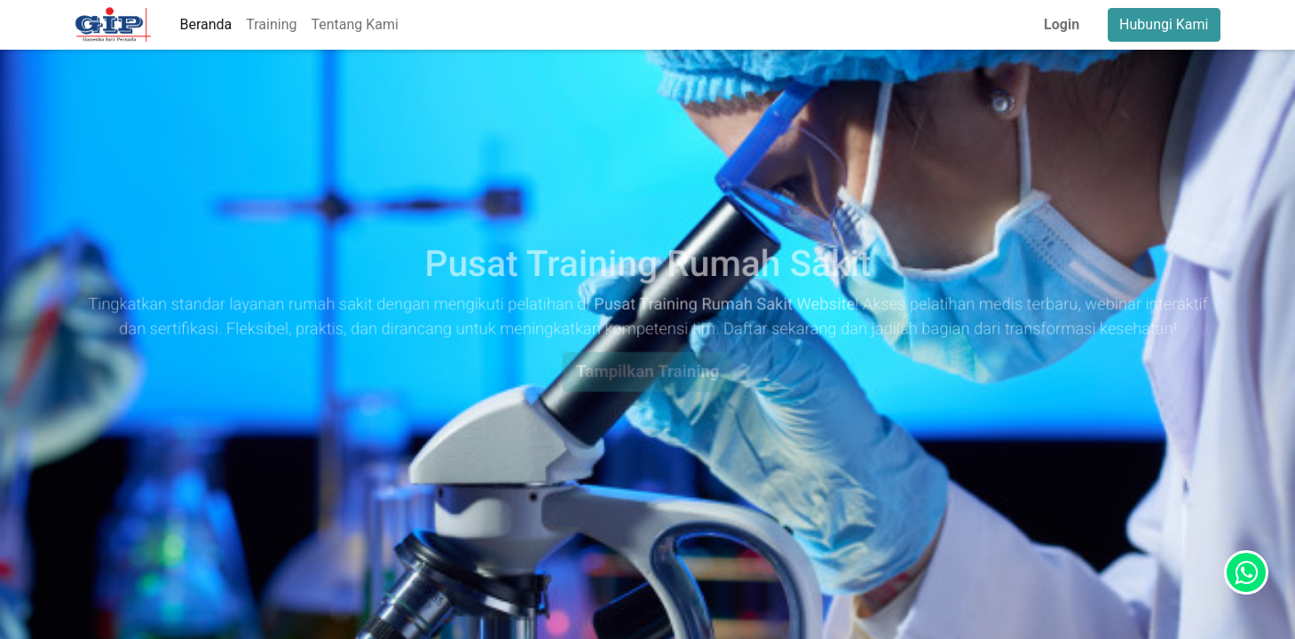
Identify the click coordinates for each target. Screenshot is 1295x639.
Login (1061, 24)
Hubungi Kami (1163, 24)
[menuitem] (205, 25)
